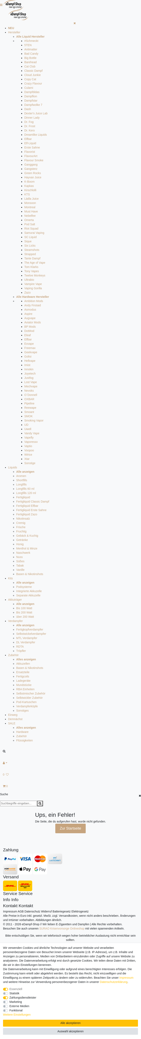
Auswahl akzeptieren (70, 1031)
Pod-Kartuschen (26, 702)
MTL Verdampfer (26, 638)
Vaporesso (31, 441)
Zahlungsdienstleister (23, 997)
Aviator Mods (32, 322)
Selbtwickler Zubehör (29, 697)
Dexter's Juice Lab (36, 113)
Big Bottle (30, 58)
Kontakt (10, 905)
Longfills (21, 484)
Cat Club (29, 66)
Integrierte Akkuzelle (29, 591)
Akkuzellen (23, 663)
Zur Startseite (70, 828)
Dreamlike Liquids (35, 134)
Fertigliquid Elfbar (27, 505)
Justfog (28, 377)
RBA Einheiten (25, 689)
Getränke (22, 540)
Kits (10, 578)
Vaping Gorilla (33, 288)
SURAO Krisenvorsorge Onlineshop (61, 928)
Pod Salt (29, 224)
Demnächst (15, 719)
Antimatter (30, 49)
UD (26, 424)
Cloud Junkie (32, 75)
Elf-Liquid (30, 143)
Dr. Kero (29, 130)
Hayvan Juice (32, 177)
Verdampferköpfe (27, 706)
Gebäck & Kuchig (27, 535)
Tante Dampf (32, 258)
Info (6, 899)
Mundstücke (23, 685)
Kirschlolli (30, 190)
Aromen (21, 476)
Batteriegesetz (61, 911)
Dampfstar (30, 100)
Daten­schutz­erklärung (113, 982)
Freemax (29, 348)
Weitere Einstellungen (17, 1014)
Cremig (20, 522)
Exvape (29, 343)
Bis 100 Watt (24, 608)
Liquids (12, 467)
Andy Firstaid (32, 305)
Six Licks (29, 245)
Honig (20, 544)
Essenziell (16, 989)
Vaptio (28, 446)
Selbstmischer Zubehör (30, 693)
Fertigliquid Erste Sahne (31, 510)
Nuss (19, 557)
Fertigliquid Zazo (26, 514)
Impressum (10, 911)
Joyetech (30, 373)
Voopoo (29, 450)
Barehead (30, 62)
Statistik (14, 993)
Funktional (16, 1010)
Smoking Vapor (34, 420)
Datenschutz (32, 911)
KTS (27, 194)
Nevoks (29, 390)
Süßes (20, 561)
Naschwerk (23, 552)
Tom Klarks (31, 267)
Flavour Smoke (33, 160)
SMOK (28, 416)
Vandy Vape (31, 433)
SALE (11, 723)
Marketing (16, 1001)
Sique (28, 241)
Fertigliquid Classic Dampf (32, 501)
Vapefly (29, 437)
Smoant (29, 412)
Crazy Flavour (33, 83)
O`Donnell (30, 395)
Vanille (20, 569)
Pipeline (29, 403)
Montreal (29, 207)
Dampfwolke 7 (33, 104)
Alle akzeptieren (70, 1023)
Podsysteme (24, 586)
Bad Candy (31, 53)
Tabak (20, 565)
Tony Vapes (31, 271)
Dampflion (30, 96)
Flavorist (29, 151)
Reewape (30, 407)
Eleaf (27, 335)
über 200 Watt (25, 616)
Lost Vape (30, 382)
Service (10, 893)
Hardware (22, 731)
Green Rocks (32, 173)
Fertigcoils (22, 676)
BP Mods (30, 326)
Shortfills (21, 480)
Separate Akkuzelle (28, 595)
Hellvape (29, 360)
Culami (28, 87)
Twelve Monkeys (34, 275)
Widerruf (46, 911)
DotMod (29, 331)
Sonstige (29, 463)
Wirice (28, 454)
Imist (27, 365)
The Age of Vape (34, 262)
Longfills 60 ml (25, 488)
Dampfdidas (32, 92)
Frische (21, 527)
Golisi (27, 356)
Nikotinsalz (23, 518)
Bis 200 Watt (24, 612)
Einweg (12, 714)
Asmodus (30, 309)
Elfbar (28, 139)
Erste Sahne (32, 147)
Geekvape (30, 352)
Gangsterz (30, 168)
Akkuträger (15, 599)
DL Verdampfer (25, 642)
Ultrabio (29, 279)
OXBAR (29, 399)
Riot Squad (31, 228)
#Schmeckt (31, 40)
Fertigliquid (23, 497)
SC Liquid (30, 237)
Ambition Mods (33, 301)
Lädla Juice (31, 198)
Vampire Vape (33, 284)
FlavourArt (30, 156)
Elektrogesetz (80, 911)
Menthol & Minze (26, 548)
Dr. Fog (29, 122)
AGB (21, 911)
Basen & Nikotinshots (29, 574)
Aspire (28, 313)
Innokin (28, 369)
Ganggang (30, 164)
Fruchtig (21, 531)
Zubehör (13, 655)
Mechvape (30, 386)
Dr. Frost (29, 126)
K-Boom (29, 181)
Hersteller (14, 32)
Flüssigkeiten (24, 740)
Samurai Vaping (34, 232)
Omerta (29, 220)
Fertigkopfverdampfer (29, 629)
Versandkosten (68, 915)
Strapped (30, 254)
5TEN (28, 45)
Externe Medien (19, 1006)
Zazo (27, 292)
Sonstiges (22, 710)
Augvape (29, 318)
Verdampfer (15, 621)
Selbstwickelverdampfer (31, 633)
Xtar (27, 458)
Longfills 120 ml (26, 493)
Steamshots (31, 249)
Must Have (31, 211)
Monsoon (30, 203)
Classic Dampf (33, 70)
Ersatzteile (22, 672)
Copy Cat (30, 79)
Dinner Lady (32, 117)
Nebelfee (30, 215)
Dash (27, 109)
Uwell (27, 429)
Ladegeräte (23, 680)
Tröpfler (21, 650)
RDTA (20, 646)
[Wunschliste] (70, 774)
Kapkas (29, 185)
